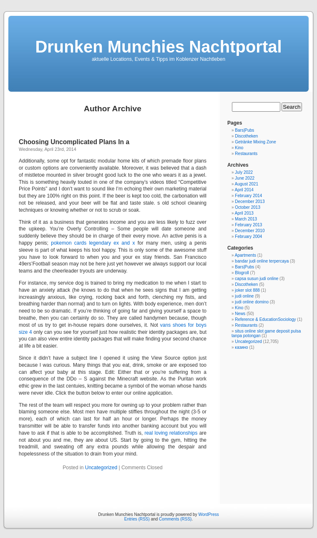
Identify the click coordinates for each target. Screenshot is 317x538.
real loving (156, 433)
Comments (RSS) (175, 519)
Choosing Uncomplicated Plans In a (74, 141)
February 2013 (248, 225)
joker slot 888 (247, 290)
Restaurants (246, 153)
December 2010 (249, 230)
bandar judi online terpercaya (262, 261)
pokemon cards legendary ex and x (93, 243)
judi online (244, 296)
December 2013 (249, 201)
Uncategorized (101, 467)
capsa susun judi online (256, 278)
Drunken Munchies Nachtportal (158, 47)
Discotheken (246, 136)
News (240, 313)
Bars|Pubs (244, 130)
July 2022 (244, 172)
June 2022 (244, 178)
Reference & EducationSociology (265, 319)
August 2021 (246, 184)
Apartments (245, 255)
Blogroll (242, 272)
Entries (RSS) (137, 519)
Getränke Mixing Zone (255, 142)
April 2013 (244, 213)
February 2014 (248, 195)
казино (241, 347)
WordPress (208, 514)
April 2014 (244, 190)
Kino (239, 147)
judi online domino (252, 302)
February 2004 (248, 236)
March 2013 (246, 219)
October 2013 (247, 207)
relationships (183, 433)
